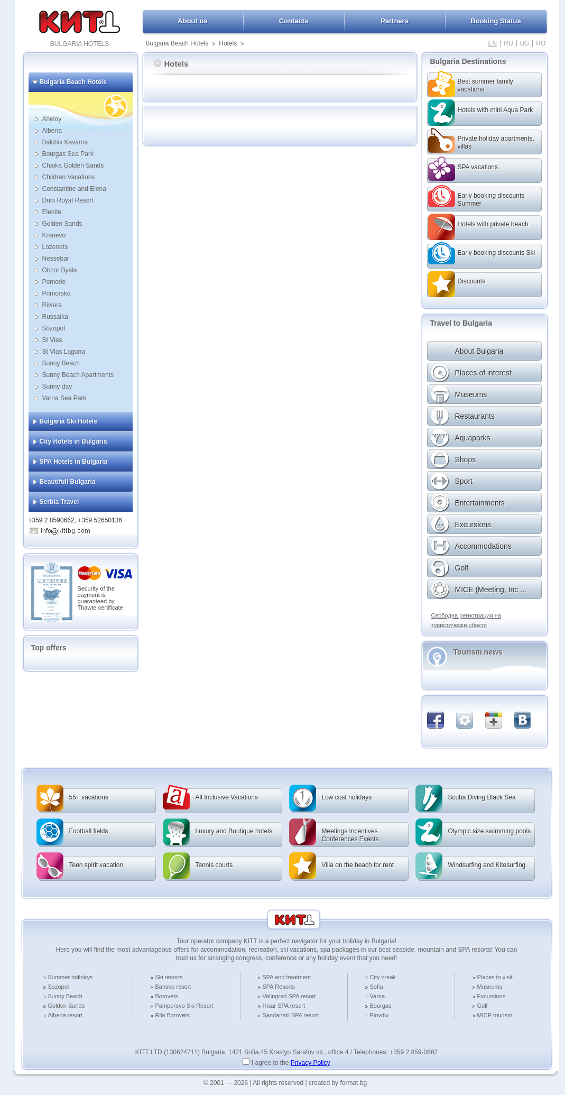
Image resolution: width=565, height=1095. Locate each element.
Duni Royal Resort (68, 200)
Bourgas (381, 1005)
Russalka (55, 316)
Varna (377, 996)
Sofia (376, 986)
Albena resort (65, 1015)
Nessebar (55, 258)
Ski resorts (169, 977)
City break (383, 977)
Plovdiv (379, 1015)
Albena (52, 130)
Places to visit (495, 977)
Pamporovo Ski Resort (184, 1005)
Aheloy (52, 119)
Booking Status (495, 21)
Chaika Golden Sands (73, 165)
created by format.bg (338, 1083)
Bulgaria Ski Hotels (68, 421)
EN (492, 43)
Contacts (294, 21)
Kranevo (54, 235)
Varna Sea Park (64, 398)
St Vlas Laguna (63, 351)
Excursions (491, 996)
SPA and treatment (287, 977)
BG (524, 43)
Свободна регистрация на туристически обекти (466, 620)
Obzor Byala (59, 270)
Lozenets (55, 247)
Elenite (52, 212)
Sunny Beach (61, 363)
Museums (490, 986)
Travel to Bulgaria (461, 323)
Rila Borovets (172, 1015)
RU (508, 43)
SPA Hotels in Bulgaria (74, 461)
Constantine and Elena (74, 188)
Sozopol (53, 328)
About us (192, 21)
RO (540, 43)
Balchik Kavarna (65, 142)
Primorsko (56, 293)
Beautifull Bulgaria (68, 481)
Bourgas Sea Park (68, 154)
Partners (395, 21)
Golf (482, 1005)
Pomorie (54, 282)
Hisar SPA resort (284, 1005)
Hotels (228, 43)
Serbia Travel (59, 501)
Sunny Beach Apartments (78, 375)
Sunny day (57, 386)
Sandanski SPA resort (291, 1015)
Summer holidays (70, 977)
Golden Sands (62, 223)
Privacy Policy (310, 1062)
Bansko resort (173, 986)
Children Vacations (68, 177)
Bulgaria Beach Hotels (177, 43)
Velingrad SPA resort (289, 996)
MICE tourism (495, 1015)
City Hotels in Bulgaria (73, 441)
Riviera (52, 305)
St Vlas (52, 340)
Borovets (166, 996)
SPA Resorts (279, 986)
